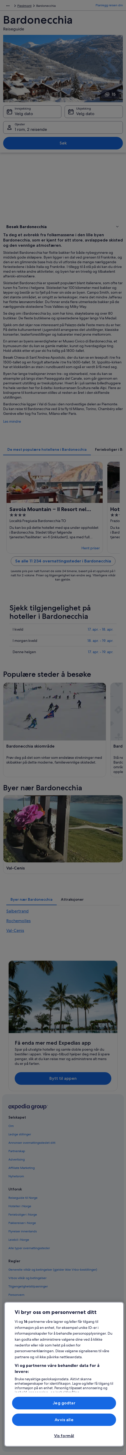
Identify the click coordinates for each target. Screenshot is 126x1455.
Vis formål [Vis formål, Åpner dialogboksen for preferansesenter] (64, 1435)
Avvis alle (64, 1419)
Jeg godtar (64, 1402)
